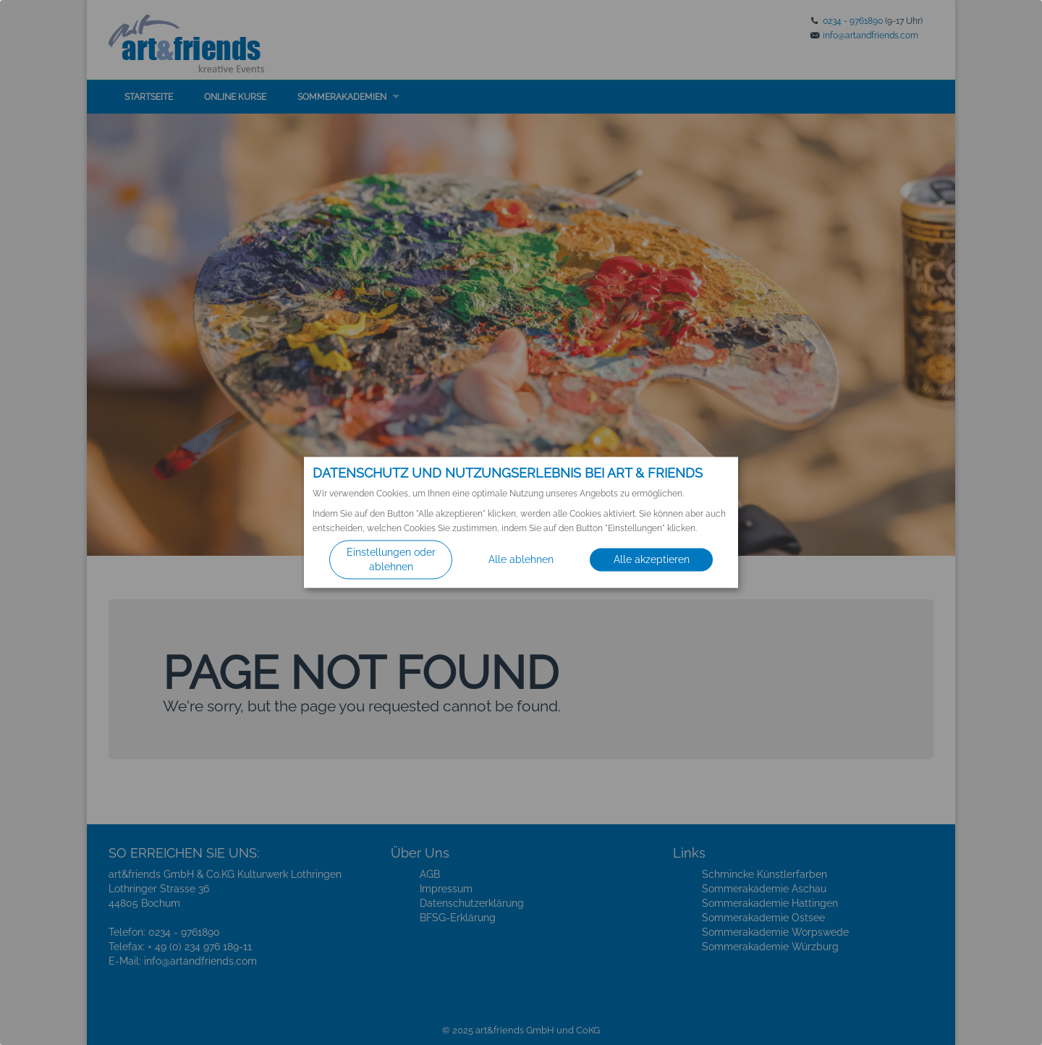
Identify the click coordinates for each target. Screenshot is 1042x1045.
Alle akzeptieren (652, 560)
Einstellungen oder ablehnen (391, 560)
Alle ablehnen (521, 560)
